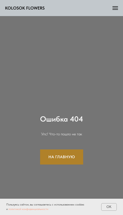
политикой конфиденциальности (28, 209)
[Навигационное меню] (115, 8)
